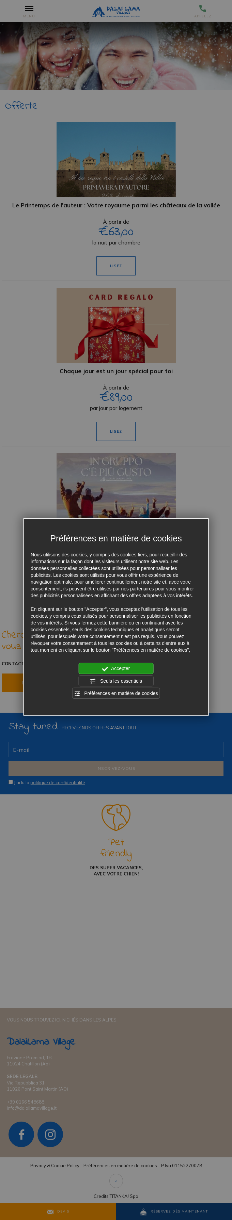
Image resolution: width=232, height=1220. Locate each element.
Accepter (116, 669)
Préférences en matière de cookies (116, 694)
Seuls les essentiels (116, 681)
